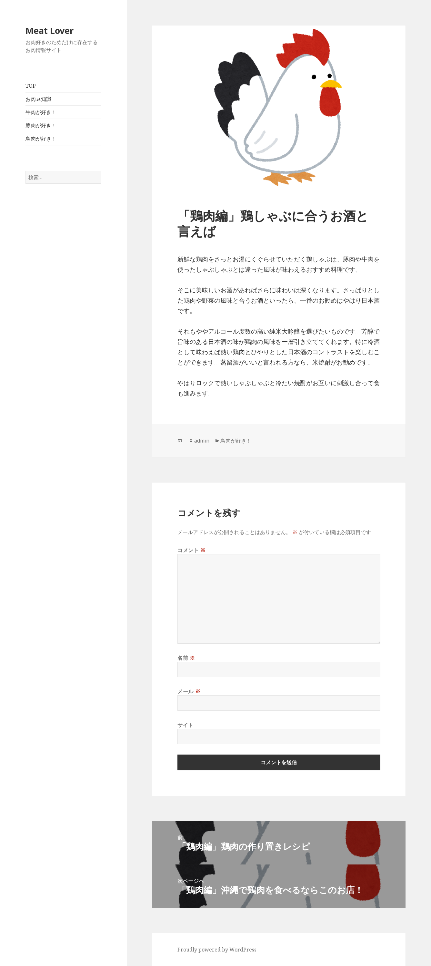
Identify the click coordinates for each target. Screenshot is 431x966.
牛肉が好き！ (40, 112)
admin (201, 440)
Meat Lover (49, 30)
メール (188, 691)
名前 (186, 657)
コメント (191, 550)
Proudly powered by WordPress (216, 949)
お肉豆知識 (38, 98)
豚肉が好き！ (40, 125)
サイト (185, 724)
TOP (30, 85)
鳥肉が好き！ (40, 138)
